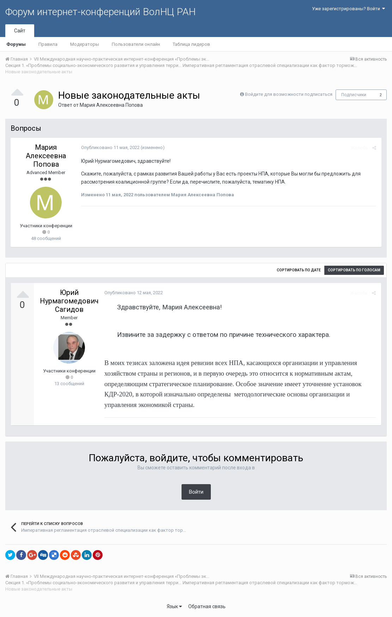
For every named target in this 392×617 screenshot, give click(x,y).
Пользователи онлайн (136, 44)
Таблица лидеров (191, 44)
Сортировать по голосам (354, 270)
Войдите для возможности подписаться (288, 94)
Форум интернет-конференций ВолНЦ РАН (100, 12)
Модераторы (84, 44)
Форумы (16, 44)
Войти (196, 492)
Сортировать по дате (299, 270)
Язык (174, 606)
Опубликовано (110, 147)
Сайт (19, 30)
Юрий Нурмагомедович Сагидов (69, 301)
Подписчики (353, 94)
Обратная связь (207, 606)
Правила (47, 44)
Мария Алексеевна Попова (111, 105)
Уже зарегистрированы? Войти (348, 8)
